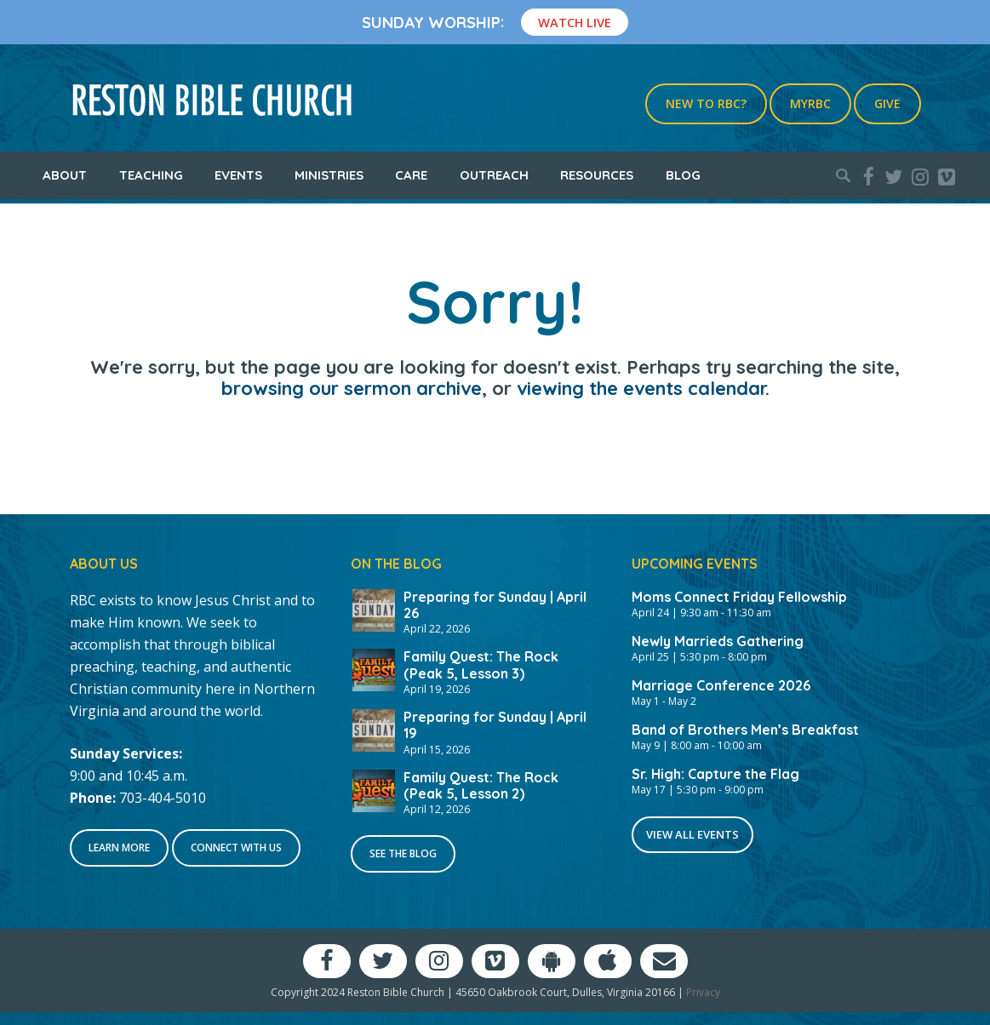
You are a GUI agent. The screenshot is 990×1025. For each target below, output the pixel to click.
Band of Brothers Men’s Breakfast (745, 729)
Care (411, 175)
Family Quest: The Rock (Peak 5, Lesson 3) (480, 664)
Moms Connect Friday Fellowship (739, 596)
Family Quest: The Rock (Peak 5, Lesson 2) (480, 785)
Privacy (703, 992)
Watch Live (574, 22)
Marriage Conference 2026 (721, 685)
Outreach (494, 175)
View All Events (692, 834)
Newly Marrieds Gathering (718, 641)
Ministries (329, 175)
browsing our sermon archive (351, 388)
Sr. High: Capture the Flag (715, 773)
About (65, 175)
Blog (683, 175)
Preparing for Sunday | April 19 (495, 725)
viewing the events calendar (641, 388)
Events (238, 175)
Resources (596, 175)
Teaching (151, 175)
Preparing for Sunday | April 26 (495, 604)
